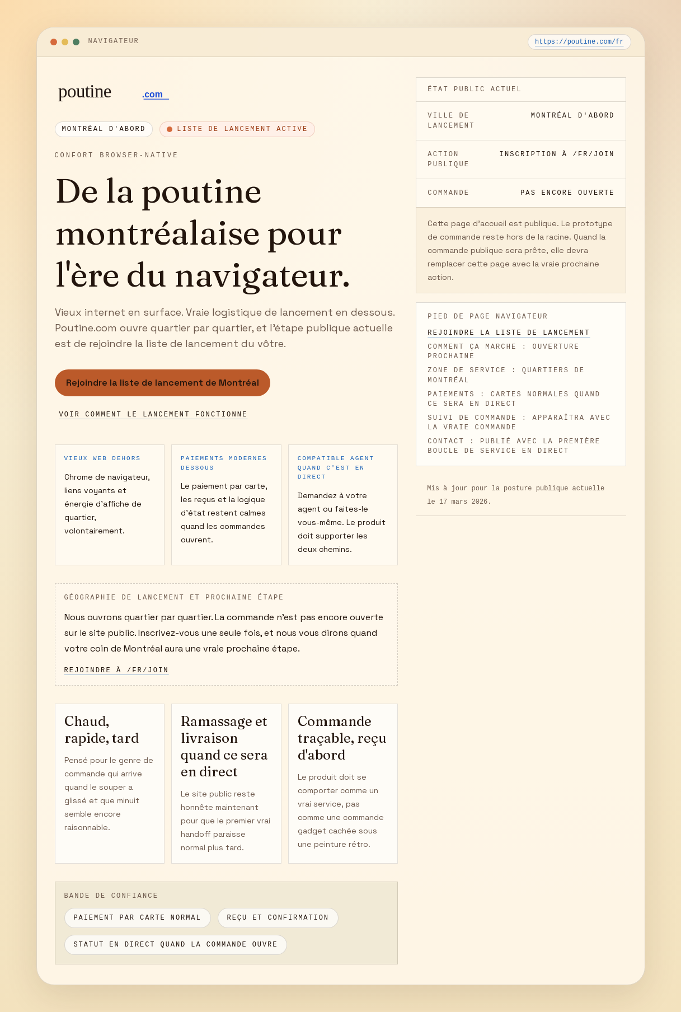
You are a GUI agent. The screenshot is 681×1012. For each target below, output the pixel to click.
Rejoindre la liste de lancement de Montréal (162, 382)
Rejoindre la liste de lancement (509, 333)
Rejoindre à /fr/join (116, 670)
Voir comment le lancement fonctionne (153, 415)
